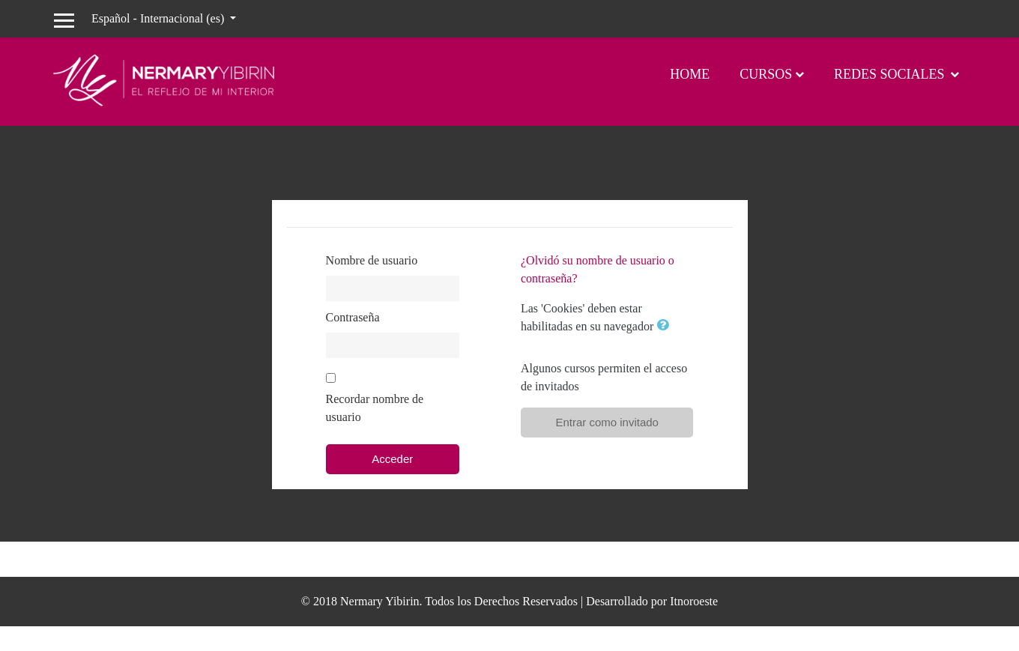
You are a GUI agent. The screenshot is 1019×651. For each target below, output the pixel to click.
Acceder (392, 458)
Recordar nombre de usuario (375, 408)
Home (690, 74)
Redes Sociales (891, 74)
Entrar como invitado (607, 422)
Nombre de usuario (372, 260)
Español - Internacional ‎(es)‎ (159, 18)
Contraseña (353, 317)
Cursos (766, 74)
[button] (665, 326)
